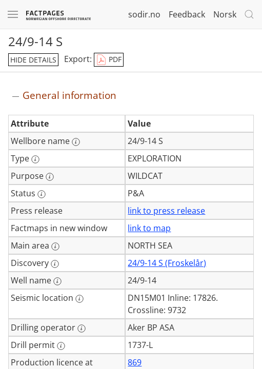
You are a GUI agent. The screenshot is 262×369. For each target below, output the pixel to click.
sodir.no (144, 14)
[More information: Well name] (57, 281)
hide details (33, 60)
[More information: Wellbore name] (76, 142)
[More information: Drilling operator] (81, 328)
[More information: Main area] (55, 246)
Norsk (224, 14)
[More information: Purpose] (50, 177)
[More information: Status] (41, 194)
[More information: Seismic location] (79, 299)
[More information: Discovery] (55, 264)
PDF (109, 60)
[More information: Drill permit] (61, 346)
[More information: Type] (35, 159)
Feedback (187, 14)
